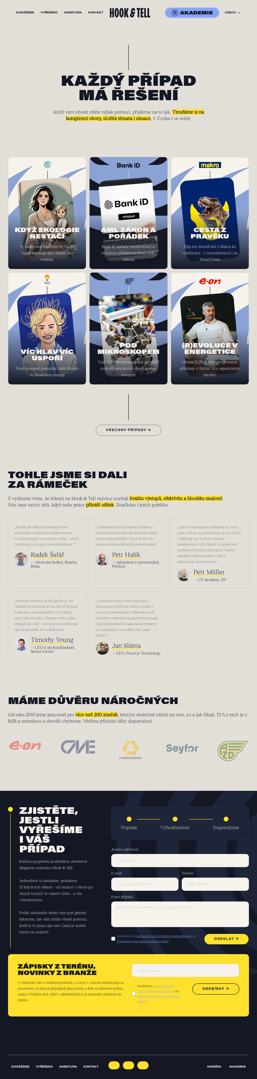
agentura (73, 12)
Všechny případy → (128, 430)
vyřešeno (49, 12)
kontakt (95, 12)
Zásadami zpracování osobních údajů (142, 941)
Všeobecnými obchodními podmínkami (162, 936)
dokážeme (25, 12)
